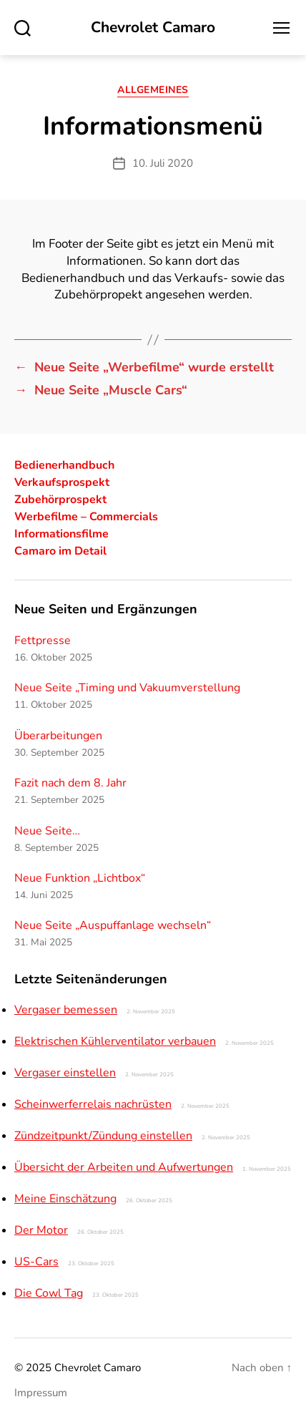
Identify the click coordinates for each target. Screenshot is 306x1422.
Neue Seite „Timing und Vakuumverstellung (127, 688)
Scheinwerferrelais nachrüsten (93, 1104)
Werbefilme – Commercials (86, 517)
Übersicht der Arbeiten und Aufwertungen (123, 1167)
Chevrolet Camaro (153, 27)
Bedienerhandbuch (64, 465)
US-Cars (36, 1262)
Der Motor (41, 1230)
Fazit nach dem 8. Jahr (70, 783)
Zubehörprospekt (60, 499)
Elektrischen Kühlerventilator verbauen (115, 1041)
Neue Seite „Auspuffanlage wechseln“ (112, 925)
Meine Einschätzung (65, 1199)
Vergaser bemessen (65, 1010)
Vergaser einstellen (65, 1073)
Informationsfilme (61, 534)
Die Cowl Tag (48, 1293)
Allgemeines (153, 90)
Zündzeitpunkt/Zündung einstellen (103, 1136)
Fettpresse (42, 640)
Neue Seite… (47, 831)
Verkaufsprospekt (61, 482)
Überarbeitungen (58, 736)
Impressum (40, 1393)
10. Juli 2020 (162, 163)
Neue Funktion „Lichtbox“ (79, 878)
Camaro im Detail (60, 551)
